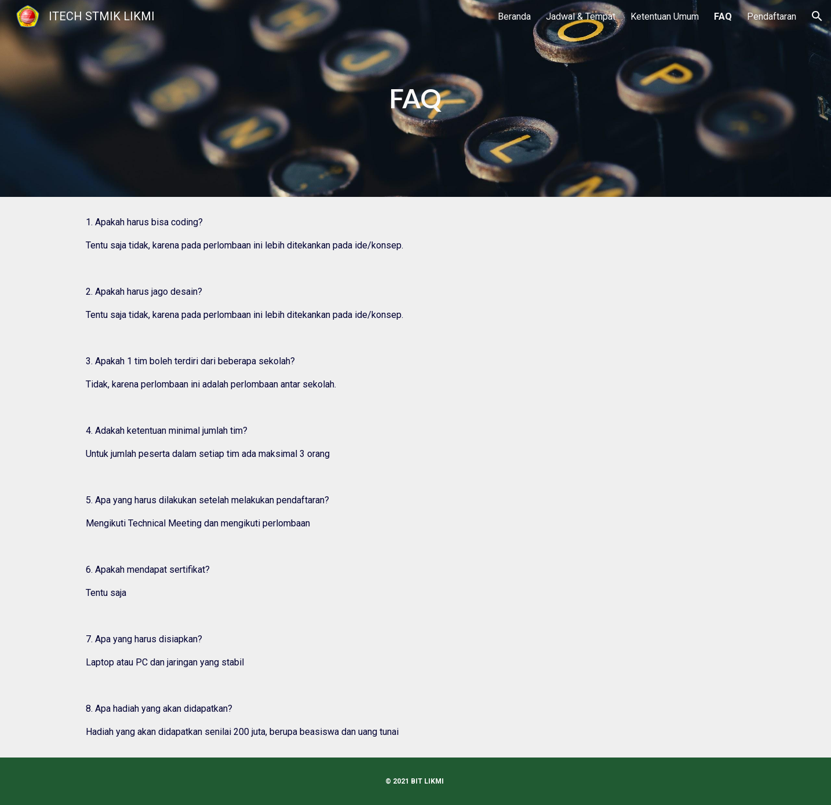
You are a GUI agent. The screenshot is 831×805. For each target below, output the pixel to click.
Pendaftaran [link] (771, 16)
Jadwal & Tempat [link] (580, 16)
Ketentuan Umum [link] (664, 16)
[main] (415, 99)
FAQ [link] (723, 16)
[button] (817, 16)
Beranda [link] (514, 16)
